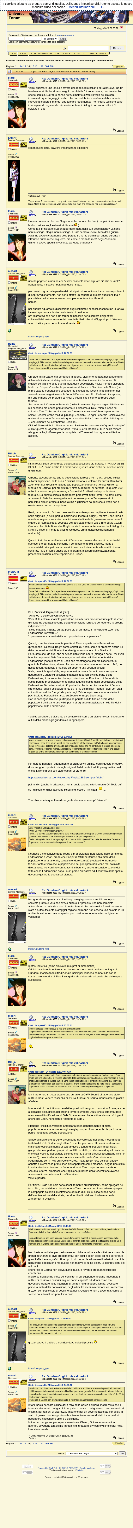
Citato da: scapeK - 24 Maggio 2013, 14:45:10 (50, 1385)
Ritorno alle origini (66, 60)
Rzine (11, 343)
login (59, 35)
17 (32, 66)
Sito (14, 53)
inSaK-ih (13, 571)
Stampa (119, 67)
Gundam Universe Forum (19, 60)
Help (57, 53)
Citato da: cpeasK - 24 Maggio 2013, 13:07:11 (50, 1025)
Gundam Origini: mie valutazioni (96, 60)
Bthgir (12, 453)
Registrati (101, 53)
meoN (12, 815)
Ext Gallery (79, 53)
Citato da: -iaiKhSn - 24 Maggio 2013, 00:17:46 (50, 825)
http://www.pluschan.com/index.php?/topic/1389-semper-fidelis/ (65, 777)
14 (21, 66)
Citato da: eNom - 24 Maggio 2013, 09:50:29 (49, 1072)
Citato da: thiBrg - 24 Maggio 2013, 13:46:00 (49, 1226)
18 (36, 66)
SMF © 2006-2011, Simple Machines (78, 1468)
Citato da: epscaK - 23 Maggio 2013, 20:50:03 (50, 581)
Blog (33, 53)
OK (101, 7)
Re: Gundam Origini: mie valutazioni (65, 78)
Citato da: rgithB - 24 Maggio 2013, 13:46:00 (49, 1318)
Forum (23, 53)
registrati (69, 35)
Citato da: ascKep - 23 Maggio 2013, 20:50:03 (50, 353)
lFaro (11, 77)
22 (42, 66)
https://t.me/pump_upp (38, 337)
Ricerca (66, 53)
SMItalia (80, 1470)
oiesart (12, 271)
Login (91, 53)
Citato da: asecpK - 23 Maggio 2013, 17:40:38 (50, 737)
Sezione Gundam (45, 60)
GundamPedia (45, 53)
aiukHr (12, 137)
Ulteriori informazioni (81, 7)
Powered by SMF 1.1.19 (49, 1468)
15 (24, 66)
